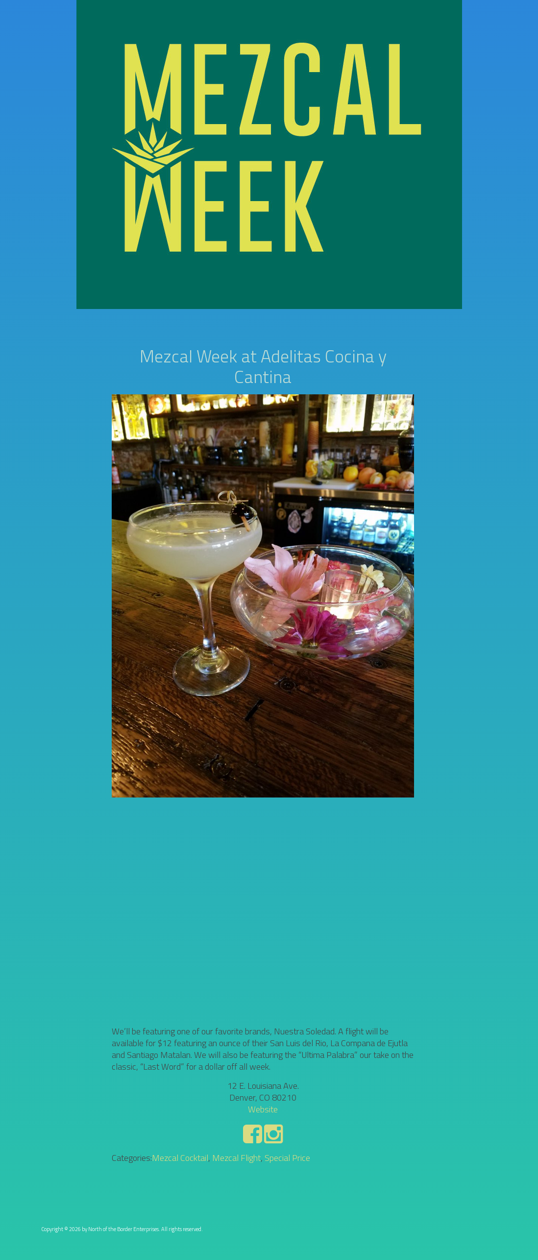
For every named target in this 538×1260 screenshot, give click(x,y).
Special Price (287, 1157)
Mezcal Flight (236, 1157)
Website (263, 1109)
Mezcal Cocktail (180, 1157)
